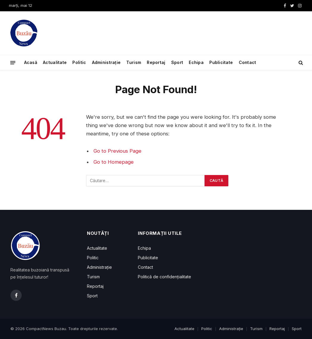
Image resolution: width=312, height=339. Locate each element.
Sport (177, 62)
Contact (247, 62)
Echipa (196, 62)
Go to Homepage (113, 162)
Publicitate (221, 62)
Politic (79, 62)
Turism (133, 62)
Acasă (30, 62)
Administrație (106, 62)
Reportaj (156, 62)
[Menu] (12, 62)
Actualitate (55, 62)
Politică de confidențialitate (164, 276)
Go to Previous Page (117, 151)
